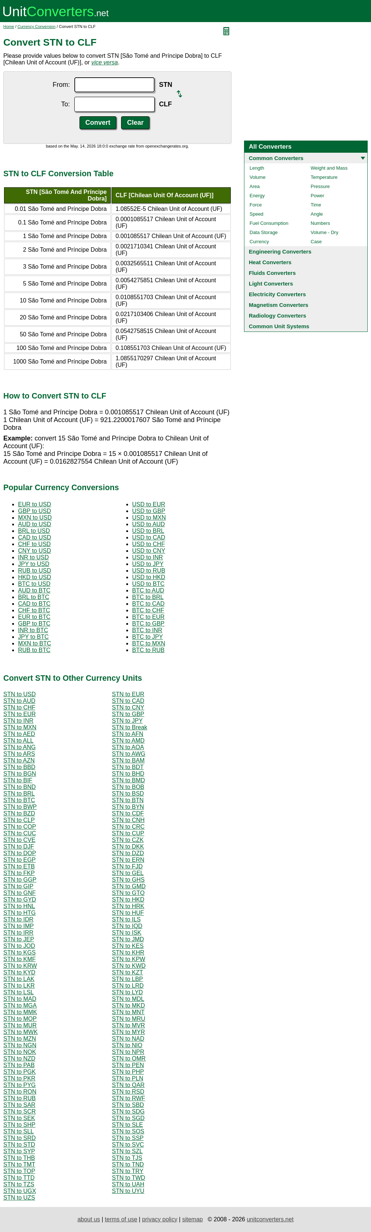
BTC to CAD (148, 604)
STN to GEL (128, 873)
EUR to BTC (34, 617)
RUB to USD (34, 570)
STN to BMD (128, 780)
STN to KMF (19, 959)
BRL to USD (34, 531)
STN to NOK (19, 1052)
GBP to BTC (34, 623)
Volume (257, 177)
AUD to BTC (34, 590)
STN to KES (128, 946)
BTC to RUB (148, 650)
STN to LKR (19, 986)
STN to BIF (17, 780)
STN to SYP (19, 1151)
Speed (257, 214)
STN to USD (19, 694)
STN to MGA (20, 1005)
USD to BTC (148, 584)
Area (254, 186)
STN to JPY (127, 721)
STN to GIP (18, 886)
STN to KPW (128, 959)
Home (8, 26)
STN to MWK (20, 1032)
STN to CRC (128, 827)
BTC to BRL (147, 597)
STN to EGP (19, 860)
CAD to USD (34, 537)
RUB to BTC (34, 650)
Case (316, 241)
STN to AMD (128, 740)
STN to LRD (128, 986)
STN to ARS (19, 754)
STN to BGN (19, 774)
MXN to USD (35, 517)
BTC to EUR (148, 617)
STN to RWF (128, 1098)
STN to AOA (128, 747)
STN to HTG (19, 913)
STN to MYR (128, 1032)
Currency (259, 241)
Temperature (324, 177)
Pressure (320, 186)
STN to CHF (19, 707)
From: (61, 84)
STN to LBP (127, 979)
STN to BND (19, 787)
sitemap (192, 1219)
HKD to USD (34, 577)
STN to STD (19, 1144)
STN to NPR (128, 1052)
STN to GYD (19, 899)
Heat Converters (270, 262)
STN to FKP (19, 873)
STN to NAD (128, 1038)
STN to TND (128, 1164)
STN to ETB (19, 866)
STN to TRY (128, 1171)
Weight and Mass (329, 168)
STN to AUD (19, 701)
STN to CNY (128, 707)
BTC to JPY (147, 637)
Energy (257, 195)
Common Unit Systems (279, 326)
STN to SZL (127, 1151)
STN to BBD (19, 767)
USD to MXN (149, 517)
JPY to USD (33, 564)
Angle (317, 214)
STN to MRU (128, 1019)
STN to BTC (19, 800)
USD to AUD (148, 524)
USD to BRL (148, 531)
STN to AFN (127, 734)
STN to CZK (128, 840)
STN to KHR (128, 952)
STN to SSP (128, 1138)
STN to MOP (20, 1019)
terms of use (121, 1219)
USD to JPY (147, 564)
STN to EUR (128, 694)
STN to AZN (19, 760)
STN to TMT (19, 1164)
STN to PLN (127, 1078)
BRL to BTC (33, 597)
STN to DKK (128, 846)
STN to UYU (128, 1191)
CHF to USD (34, 544)
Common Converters (276, 158)
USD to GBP (148, 511)
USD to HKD (148, 577)
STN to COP (19, 827)
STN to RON (19, 1091)
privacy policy (159, 1219)
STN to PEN (128, 1065)
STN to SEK (19, 1118)
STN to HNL (19, 906)
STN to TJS (127, 1158)
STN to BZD (19, 813)
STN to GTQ (128, 893)
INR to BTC (33, 630)
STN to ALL (18, 740)
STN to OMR (129, 1058)
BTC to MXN (148, 643)
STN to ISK (126, 933)
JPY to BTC (33, 637)
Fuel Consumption (269, 223)
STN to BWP (20, 807)
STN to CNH (128, 820)
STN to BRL (19, 793)
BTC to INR (147, 630)
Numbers (320, 223)
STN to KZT (127, 972)
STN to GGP (19, 880)
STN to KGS (19, 952)
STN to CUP (128, 833)
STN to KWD (129, 966)
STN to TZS (18, 1184)
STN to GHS (128, 880)
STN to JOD (19, 946)
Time (316, 205)
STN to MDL (128, 999)
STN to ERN (128, 860)
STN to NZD (19, 1058)
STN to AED (19, 734)
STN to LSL (18, 992)
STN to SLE (127, 1125)
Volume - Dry (324, 232)
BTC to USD (34, 584)
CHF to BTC (34, 610)
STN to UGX (19, 1191)
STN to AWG (128, 754)
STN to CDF (128, 813)
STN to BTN (128, 800)
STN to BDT (128, 767)
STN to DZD (128, 853)
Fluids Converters (272, 273)
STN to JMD (128, 939)
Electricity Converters (277, 294)
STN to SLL (18, 1131)
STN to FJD (127, 866)
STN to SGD (128, 1118)
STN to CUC (19, 833)
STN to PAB (19, 1065)
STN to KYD (19, 972)
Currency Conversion (37, 26)
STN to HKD (128, 899)
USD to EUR (148, 504)
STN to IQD (127, 926)
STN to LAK (18, 979)
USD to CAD (148, 537)
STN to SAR (19, 1105)
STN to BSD (128, 793)
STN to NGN (19, 1045)
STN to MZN (19, 1038)
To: (65, 104)
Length (257, 168)
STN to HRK (128, 906)
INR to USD (33, 557)
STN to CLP (19, 820)
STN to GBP (128, 714)
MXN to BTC (34, 643)
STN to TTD (19, 1178)
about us (88, 1219)
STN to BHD (128, 774)
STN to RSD (128, 1091)
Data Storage (264, 232)
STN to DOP (19, 853)
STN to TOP (19, 1171)
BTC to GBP (148, 623)
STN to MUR (20, 1025)
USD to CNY (148, 551)
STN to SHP (19, 1125)
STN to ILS (126, 919)
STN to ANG (19, 747)
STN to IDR (18, 919)
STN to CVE (19, 840)
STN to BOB (128, 787)
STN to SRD (19, 1138)
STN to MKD (128, 1005)
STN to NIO (127, 1045)
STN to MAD (19, 999)
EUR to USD (34, 504)
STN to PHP (128, 1072)
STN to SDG (128, 1111)
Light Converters (271, 283)
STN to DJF (18, 846)
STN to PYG (19, 1085)
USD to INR (147, 557)
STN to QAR (128, 1085)
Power (317, 195)
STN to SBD (128, 1105)
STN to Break (129, 727)
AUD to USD (34, 524)
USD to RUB (148, 570)
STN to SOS (128, 1131)
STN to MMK (20, 1012)
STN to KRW (20, 966)
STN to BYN (128, 807)
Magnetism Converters (278, 305)
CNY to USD (34, 551)
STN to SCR (19, 1111)
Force (256, 205)
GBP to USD (34, 511)
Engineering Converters (280, 251)
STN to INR (18, 721)
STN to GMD (129, 886)
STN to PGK (19, 1072)
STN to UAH (128, 1184)
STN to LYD (127, 992)
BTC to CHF (148, 610)
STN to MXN (19, 727)
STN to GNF (19, 893)
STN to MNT (128, 1012)
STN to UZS (19, 1197)
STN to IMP (18, 926)
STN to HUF (128, 913)
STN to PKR (19, 1078)
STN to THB (19, 1158)
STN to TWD (128, 1178)
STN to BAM (128, 760)
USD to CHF (148, 544)
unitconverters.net (270, 1219)
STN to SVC (128, 1144)
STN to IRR (18, 933)
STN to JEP (18, 939)
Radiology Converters (277, 315)
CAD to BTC (34, 604)
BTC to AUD (148, 590)
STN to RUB (19, 1098)
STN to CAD (128, 701)
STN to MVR (128, 1025)
